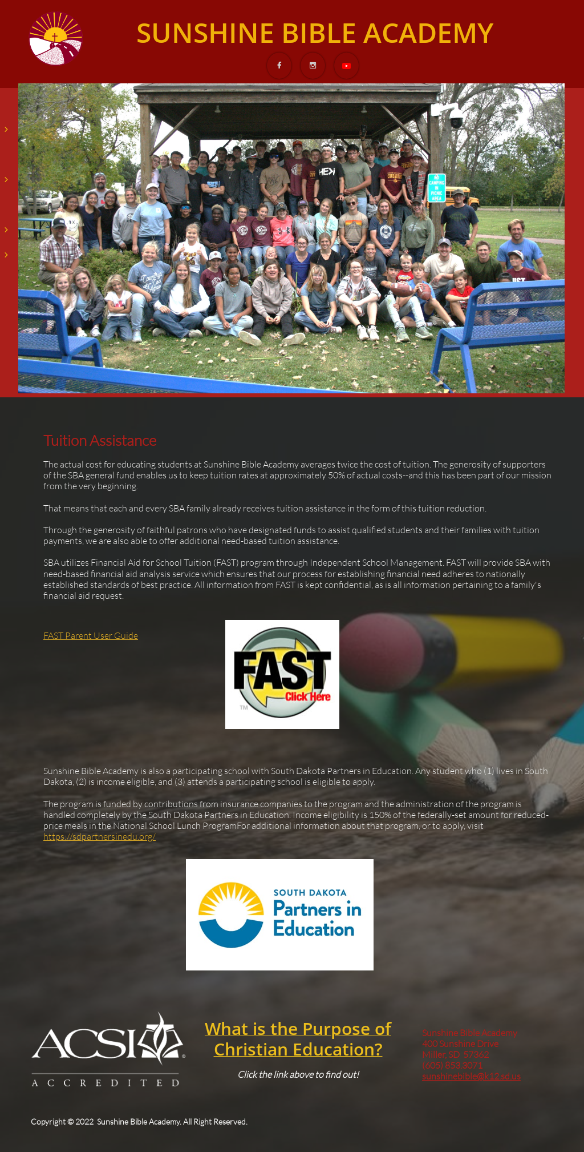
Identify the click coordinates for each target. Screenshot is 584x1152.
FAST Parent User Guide (90, 635)
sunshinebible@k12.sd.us (471, 1076)
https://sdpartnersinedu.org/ (99, 836)
